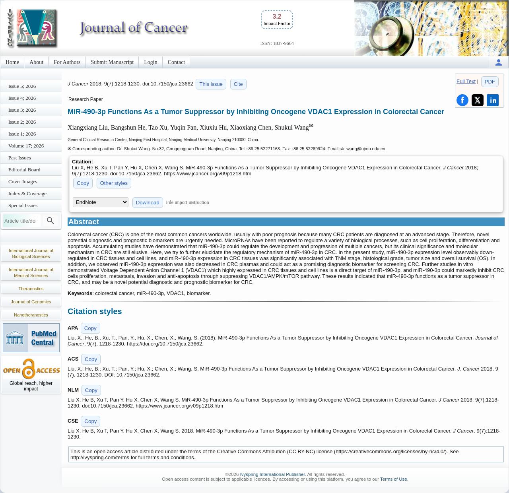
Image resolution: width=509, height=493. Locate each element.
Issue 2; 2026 (22, 122)
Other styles (114, 183)
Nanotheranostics (31, 314)
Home (12, 62)
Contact (176, 62)
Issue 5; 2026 (22, 86)
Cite (238, 84)
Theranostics (31, 288)
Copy (83, 183)
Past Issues (19, 158)
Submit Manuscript (112, 62)
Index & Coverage (27, 193)
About (36, 62)
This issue (211, 84)
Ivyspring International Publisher (272, 474)
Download (147, 203)
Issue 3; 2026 (22, 110)
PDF (490, 82)
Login (150, 62)
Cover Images (22, 181)
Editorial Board (24, 170)
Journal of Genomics (31, 301)
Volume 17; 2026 (26, 146)
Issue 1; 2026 (22, 134)
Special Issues (22, 205)
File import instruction (187, 202)
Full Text (466, 81)
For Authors (67, 62)
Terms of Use (393, 479)
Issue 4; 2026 (22, 98)
